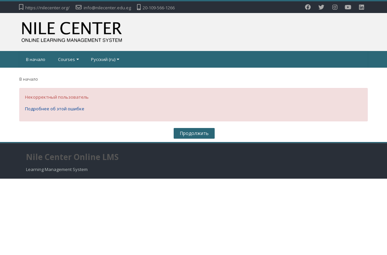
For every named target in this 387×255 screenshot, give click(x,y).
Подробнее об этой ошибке (54, 109)
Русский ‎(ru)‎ (105, 59)
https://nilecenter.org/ (47, 8)
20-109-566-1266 (159, 8)
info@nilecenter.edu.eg (107, 8)
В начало (35, 59)
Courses (68, 59)
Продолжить (194, 133)
